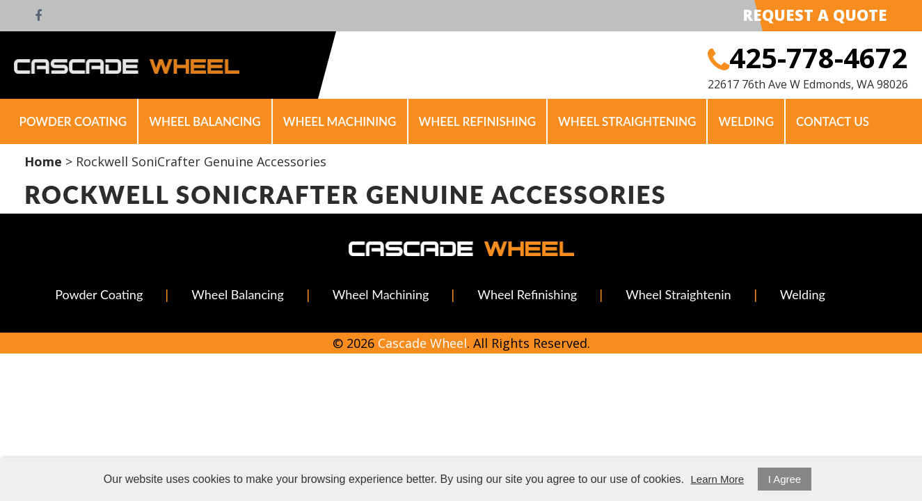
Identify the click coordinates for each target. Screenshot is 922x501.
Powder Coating (73, 121)
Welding (746, 121)
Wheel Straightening (627, 121)
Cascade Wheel (422, 343)
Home (43, 161)
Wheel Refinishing (477, 121)
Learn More (717, 479)
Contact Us (832, 121)
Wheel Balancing (205, 121)
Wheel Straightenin (678, 294)
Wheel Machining (340, 121)
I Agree (785, 479)
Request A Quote (814, 14)
